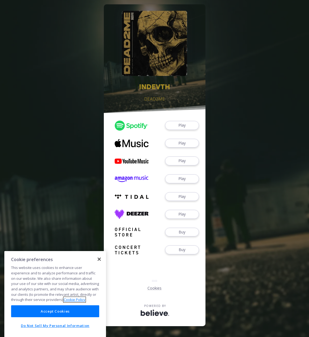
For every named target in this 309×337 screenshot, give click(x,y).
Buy (181, 232)
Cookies (154, 288)
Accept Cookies (55, 330)
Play (181, 125)
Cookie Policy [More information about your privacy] (74, 318)
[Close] (99, 278)
